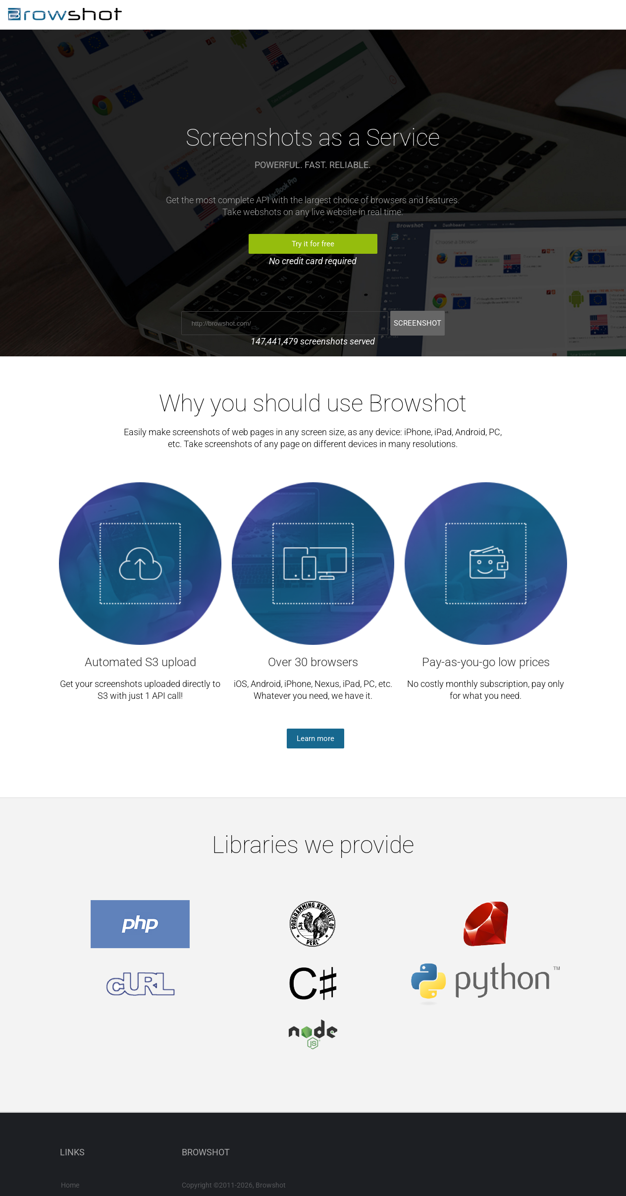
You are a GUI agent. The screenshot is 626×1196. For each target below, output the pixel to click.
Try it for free (313, 243)
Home (70, 1185)
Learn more (315, 738)
